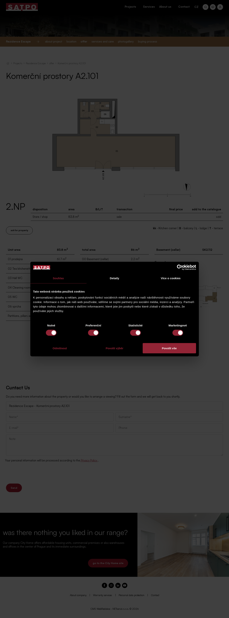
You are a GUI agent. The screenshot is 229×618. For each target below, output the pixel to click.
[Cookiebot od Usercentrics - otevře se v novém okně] (179, 267)
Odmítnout (60, 348)
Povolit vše (169, 348)
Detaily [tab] (114, 278)
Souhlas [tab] (58, 278)
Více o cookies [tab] (171, 278)
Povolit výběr (114, 348)
